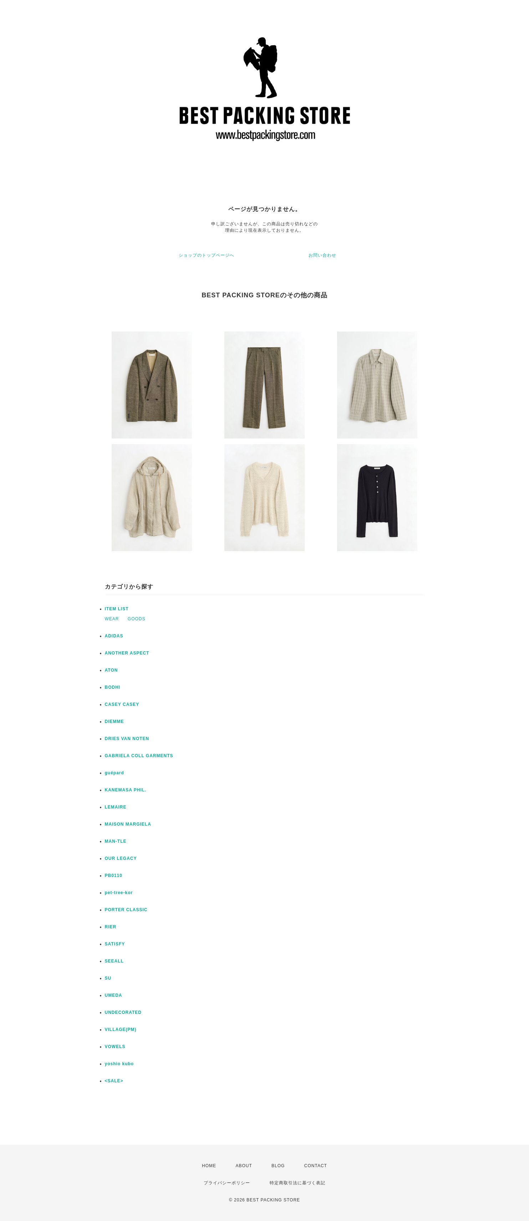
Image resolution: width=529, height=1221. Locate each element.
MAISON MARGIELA (128, 824)
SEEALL (114, 961)
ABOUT (243, 1165)
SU (108, 978)
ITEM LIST (117, 608)
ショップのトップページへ (206, 255)
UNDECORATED (123, 1012)
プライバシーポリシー (227, 1182)
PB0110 (113, 875)
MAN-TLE (116, 841)
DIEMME (114, 721)
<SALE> (114, 1080)
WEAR (112, 618)
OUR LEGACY (121, 858)
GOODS (137, 618)
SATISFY (115, 944)
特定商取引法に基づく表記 (297, 1182)
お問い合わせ (322, 255)
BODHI (113, 687)
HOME (209, 1165)
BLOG (278, 1165)
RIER (111, 926)
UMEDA (113, 995)
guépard (114, 772)
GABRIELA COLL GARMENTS (139, 755)
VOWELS (115, 1046)
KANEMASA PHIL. (126, 790)
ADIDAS (114, 635)
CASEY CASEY (122, 704)
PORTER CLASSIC (126, 909)
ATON (111, 670)
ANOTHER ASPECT (127, 653)
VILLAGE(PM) (121, 1029)
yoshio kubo (119, 1063)
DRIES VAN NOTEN (127, 738)
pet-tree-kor (119, 892)
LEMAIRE (116, 807)
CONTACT (315, 1165)
